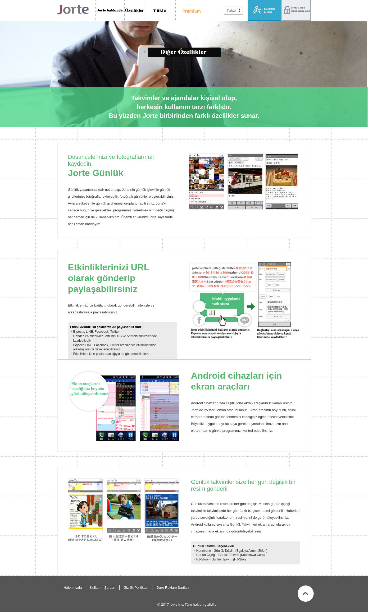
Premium (190, 10)
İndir (160, 10)
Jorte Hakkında (110, 10)
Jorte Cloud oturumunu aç (296, 10)
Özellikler (134, 10)
